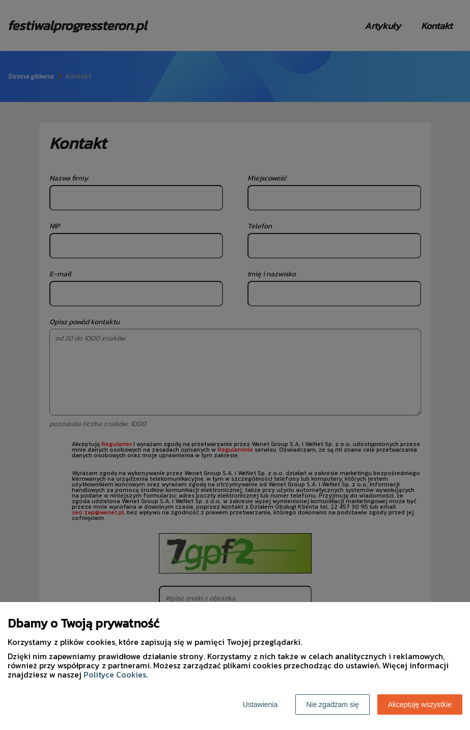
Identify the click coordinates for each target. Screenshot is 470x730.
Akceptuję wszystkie (420, 704)
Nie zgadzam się (332, 704)
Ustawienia (260, 704)
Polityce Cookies (115, 674)
